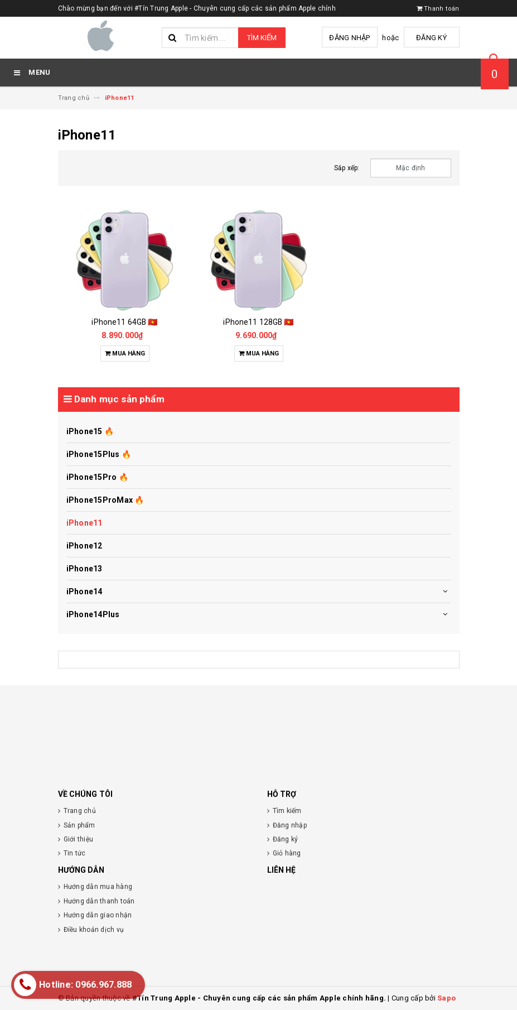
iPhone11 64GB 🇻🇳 (124, 322)
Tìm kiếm (262, 37)
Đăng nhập (349, 37)
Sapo (446, 998)
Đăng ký (431, 37)
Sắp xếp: (347, 168)
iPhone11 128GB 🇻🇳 (258, 322)
